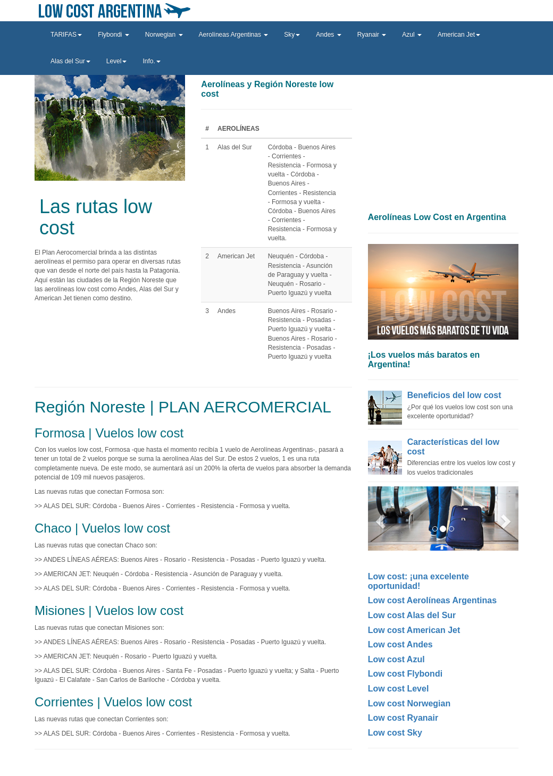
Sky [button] (292, 34)
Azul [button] (412, 34)
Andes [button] (328, 34)
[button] (379, 518)
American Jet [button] (459, 34)
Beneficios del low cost (454, 395)
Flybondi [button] (113, 34)
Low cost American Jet (414, 630)
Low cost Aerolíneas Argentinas (432, 600)
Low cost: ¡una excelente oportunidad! (418, 581)
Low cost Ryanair (403, 717)
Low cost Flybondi (405, 673)
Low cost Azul (396, 659)
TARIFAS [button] (66, 34)
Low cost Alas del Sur (412, 615)
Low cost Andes (400, 644)
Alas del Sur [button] (70, 61)
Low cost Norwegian (409, 703)
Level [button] (116, 61)
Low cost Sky (395, 732)
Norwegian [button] (164, 34)
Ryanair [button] (372, 34)
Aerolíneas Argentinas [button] (234, 34)
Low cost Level (398, 688)
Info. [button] (151, 61)
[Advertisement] (443, 140)
